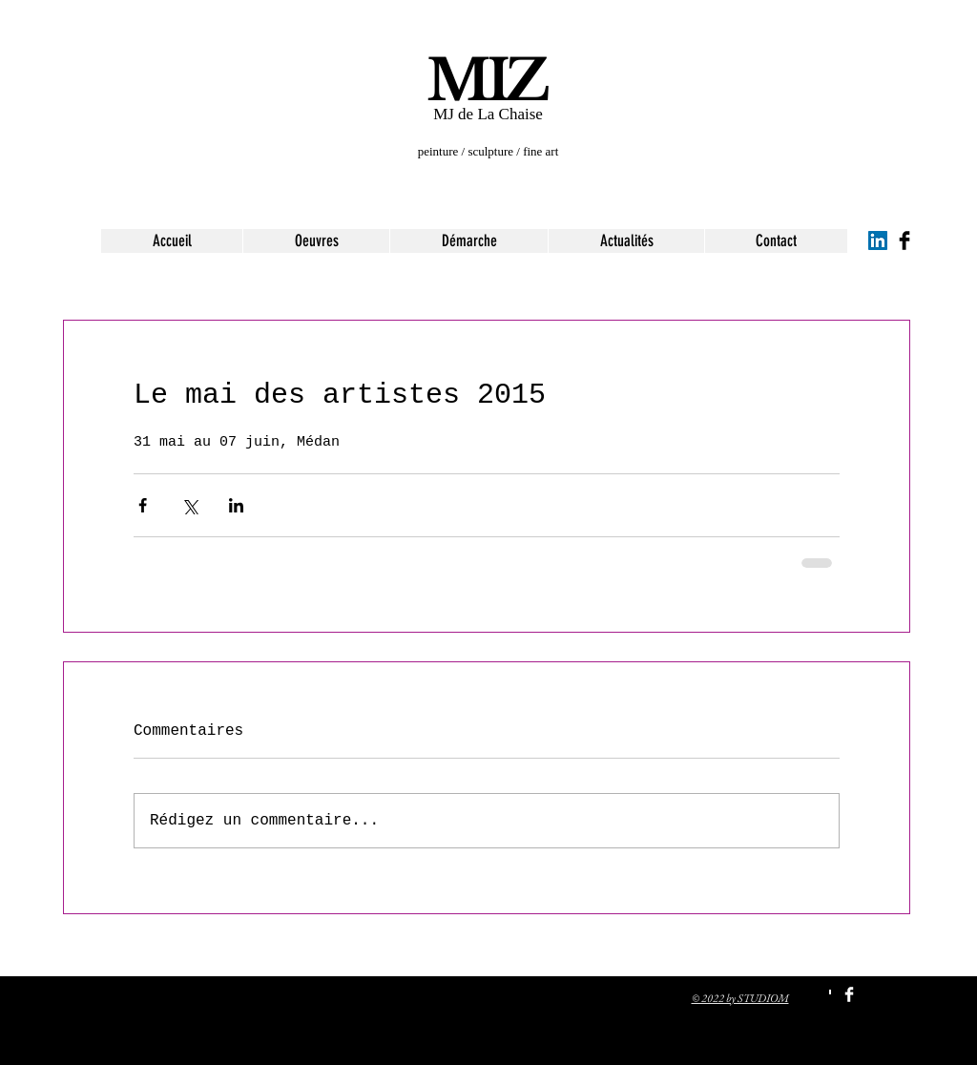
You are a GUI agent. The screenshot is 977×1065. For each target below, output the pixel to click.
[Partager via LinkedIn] (236, 505)
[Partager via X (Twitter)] (189, 505)
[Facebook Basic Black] (904, 240)
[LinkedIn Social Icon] (877, 240)
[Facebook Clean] (849, 994)
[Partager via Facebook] (143, 505)
